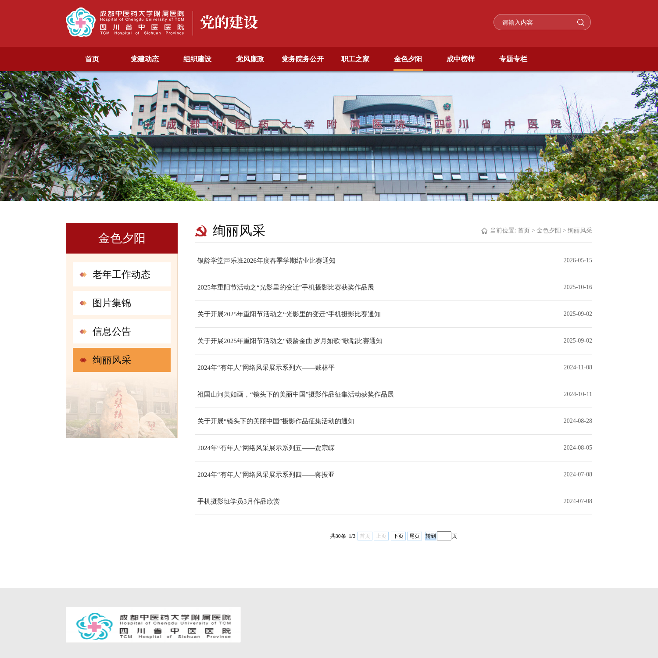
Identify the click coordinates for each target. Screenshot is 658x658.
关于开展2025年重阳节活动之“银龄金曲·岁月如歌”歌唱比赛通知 (290, 340)
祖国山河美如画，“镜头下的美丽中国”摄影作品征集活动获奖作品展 (295, 394)
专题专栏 (513, 59)
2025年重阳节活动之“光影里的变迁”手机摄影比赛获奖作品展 (285, 287)
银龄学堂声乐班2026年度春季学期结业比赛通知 (266, 260)
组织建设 (197, 59)
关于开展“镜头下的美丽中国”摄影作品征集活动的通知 (275, 421)
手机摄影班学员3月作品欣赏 (238, 501)
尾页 (414, 536)
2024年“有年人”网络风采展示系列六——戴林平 (266, 367)
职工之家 (355, 59)
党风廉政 (250, 59)
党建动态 (145, 59)
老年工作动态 (121, 274)
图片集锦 (112, 302)
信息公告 (112, 331)
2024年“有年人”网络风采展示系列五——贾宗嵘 (266, 447)
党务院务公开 (303, 59)
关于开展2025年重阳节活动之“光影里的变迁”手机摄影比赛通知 (289, 314)
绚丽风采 (112, 359)
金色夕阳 (408, 59)
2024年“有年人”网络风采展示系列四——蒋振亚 (266, 474)
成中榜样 (461, 59)
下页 (398, 536)
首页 (92, 59)
